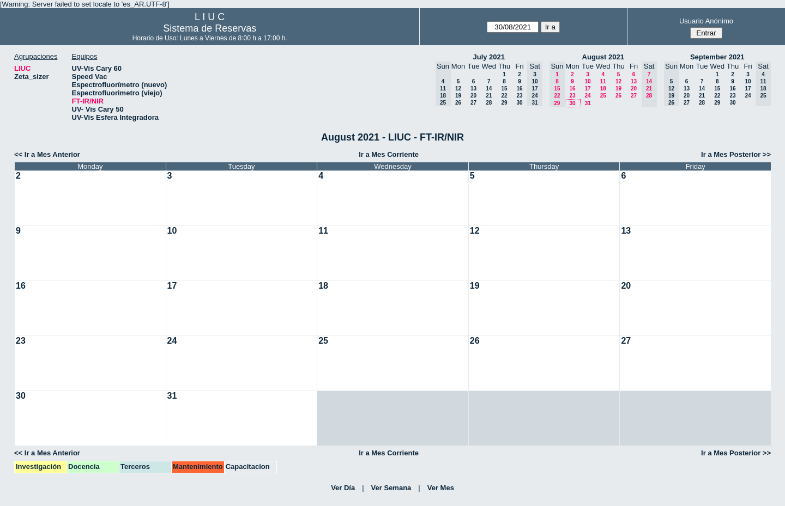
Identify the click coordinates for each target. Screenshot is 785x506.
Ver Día (343, 488)
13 (473, 89)
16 (519, 89)
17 (587, 89)
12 (458, 89)
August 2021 (603, 57)
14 (489, 89)
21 (489, 96)
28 (489, 103)
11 (603, 81)
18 (603, 89)
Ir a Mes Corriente (389, 154)
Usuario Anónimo (706, 21)
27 (473, 103)
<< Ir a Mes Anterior (47, 154)
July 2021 (489, 57)
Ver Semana (391, 488)
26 (458, 103)
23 (519, 96)
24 (587, 96)
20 (473, 96)
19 (458, 96)
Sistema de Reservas (209, 28)
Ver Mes (440, 488)
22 (504, 96)
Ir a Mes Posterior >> (736, 154)
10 (587, 81)
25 (603, 96)
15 (504, 89)
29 (504, 103)
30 (519, 103)
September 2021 (717, 57)
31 (588, 103)
